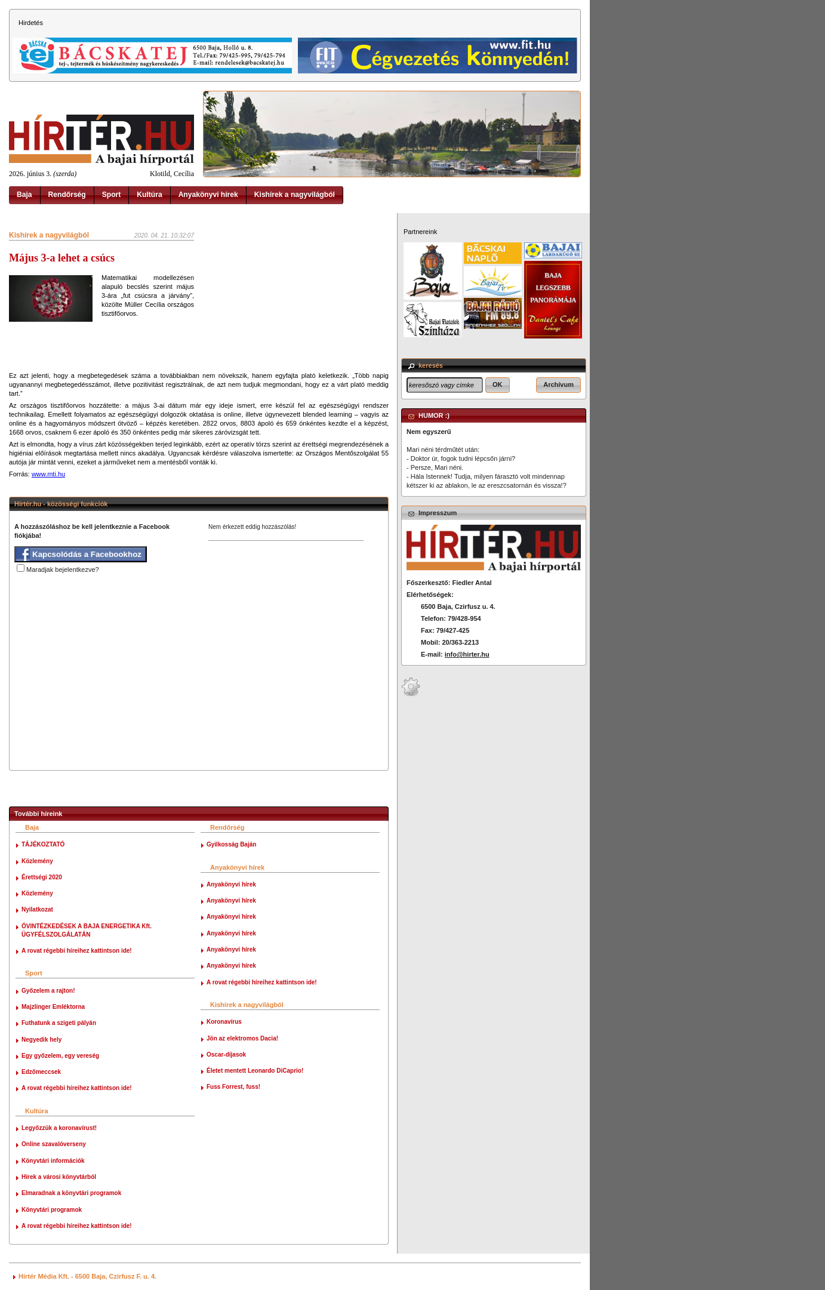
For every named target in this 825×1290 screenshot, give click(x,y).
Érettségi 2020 (41, 877)
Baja (24, 194)
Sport (111, 194)
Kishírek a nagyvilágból (294, 194)
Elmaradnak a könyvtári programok (71, 1193)
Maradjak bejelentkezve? (62, 569)
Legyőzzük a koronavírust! (59, 1128)
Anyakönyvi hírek (208, 194)
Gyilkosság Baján (231, 844)
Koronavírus (224, 1021)
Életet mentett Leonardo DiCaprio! (255, 1070)
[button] (497, 385)
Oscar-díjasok (226, 1054)
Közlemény (37, 861)
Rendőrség (67, 194)
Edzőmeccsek (41, 1072)
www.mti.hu (48, 474)
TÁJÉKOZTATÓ (42, 844)
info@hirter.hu (467, 654)
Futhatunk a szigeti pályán (58, 1023)
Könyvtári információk (53, 1160)
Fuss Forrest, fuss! (233, 1086)
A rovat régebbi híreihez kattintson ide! (76, 950)
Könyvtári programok (51, 1209)
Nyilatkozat (37, 909)
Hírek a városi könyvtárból (58, 1177)
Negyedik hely (41, 1039)
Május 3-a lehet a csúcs (62, 258)
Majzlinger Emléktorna (53, 1006)
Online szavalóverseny (53, 1144)
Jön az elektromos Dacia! (242, 1038)
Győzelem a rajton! (48, 990)
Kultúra (149, 194)
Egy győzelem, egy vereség (60, 1055)
